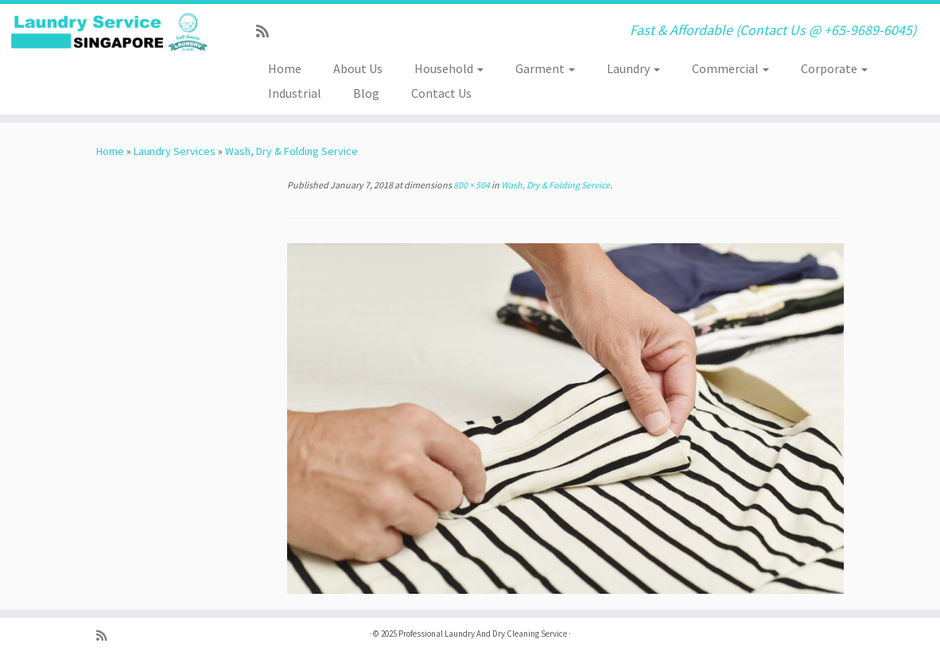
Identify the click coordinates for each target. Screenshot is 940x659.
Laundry (633, 68)
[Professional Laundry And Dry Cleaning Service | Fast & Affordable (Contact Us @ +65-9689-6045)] (110, 32)
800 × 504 (471, 185)
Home (284, 68)
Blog (366, 93)
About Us (358, 68)
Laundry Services (175, 151)
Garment (545, 68)
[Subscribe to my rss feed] (267, 31)
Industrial (294, 93)
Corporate (834, 68)
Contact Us (441, 93)
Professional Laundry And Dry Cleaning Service (482, 633)
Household (449, 68)
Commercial (730, 68)
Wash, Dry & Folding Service (291, 151)
